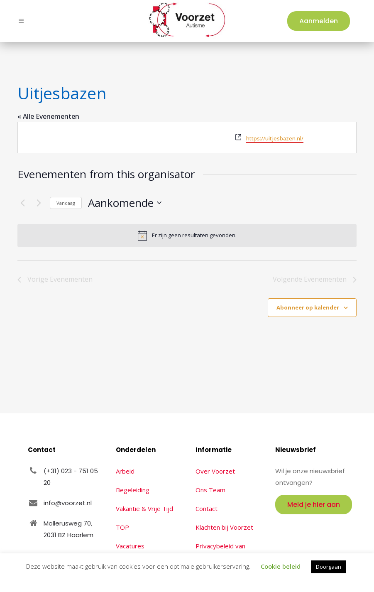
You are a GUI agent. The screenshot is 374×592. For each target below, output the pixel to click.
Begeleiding (132, 490)
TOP (122, 527)
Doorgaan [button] (328, 566)
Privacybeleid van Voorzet (220, 552)
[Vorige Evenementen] (22, 203)
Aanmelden (317, 21)
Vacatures (130, 546)
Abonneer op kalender (307, 307)
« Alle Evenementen (48, 116)
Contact (207, 508)
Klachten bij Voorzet (224, 527)
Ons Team (210, 490)
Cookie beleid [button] (281, 566)
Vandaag (65, 203)
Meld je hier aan (313, 504)
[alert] (187, 235)
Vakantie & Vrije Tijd (144, 508)
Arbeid (125, 471)
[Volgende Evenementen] (39, 203)
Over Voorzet (215, 471)
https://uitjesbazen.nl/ (274, 138)
